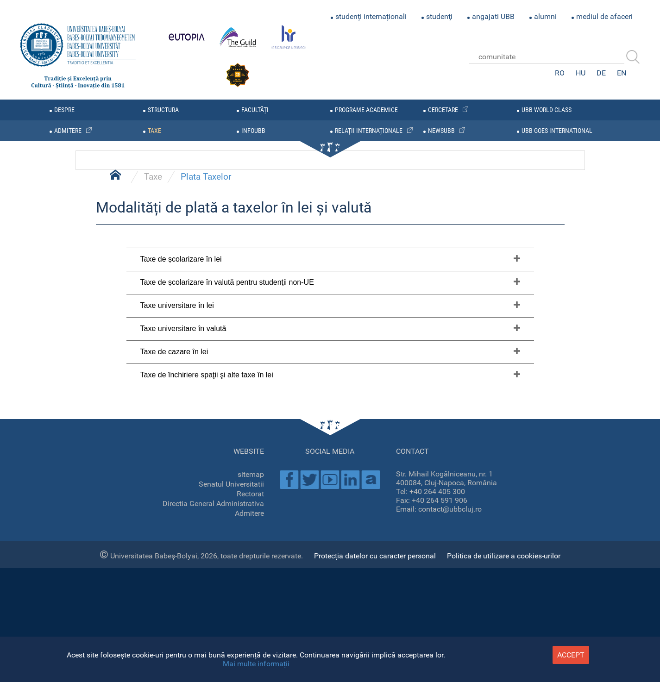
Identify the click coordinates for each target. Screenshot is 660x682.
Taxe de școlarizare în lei (181, 512)
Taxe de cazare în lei (174, 605)
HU (580, 73)
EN (621, 73)
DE (601, 73)
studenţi (439, 16)
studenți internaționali (371, 16)
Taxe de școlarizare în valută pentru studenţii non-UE (227, 535)
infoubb (253, 131)
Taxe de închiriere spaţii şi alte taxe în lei (206, 628)
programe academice (366, 110)
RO (560, 73)
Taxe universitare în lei (177, 559)
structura (163, 110)
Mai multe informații (256, 663)
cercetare (443, 110)
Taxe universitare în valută (183, 582)
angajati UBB (493, 16)
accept (571, 655)
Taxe (153, 430)
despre (64, 110)
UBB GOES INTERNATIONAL (557, 131)
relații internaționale (368, 131)
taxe (154, 131)
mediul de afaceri (604, 16)
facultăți (255, 110)
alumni (545, 16)
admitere (68, 131)
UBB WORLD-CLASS (547, 110)
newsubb (441, 131)
